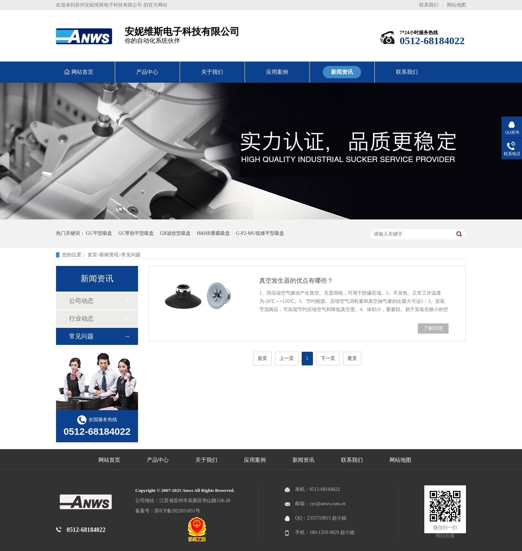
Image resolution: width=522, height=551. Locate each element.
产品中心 (158, 460)
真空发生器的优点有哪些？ (296, 280)
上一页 (286, 358)
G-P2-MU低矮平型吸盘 (260, 233)
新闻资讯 (109, 254)
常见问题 (130, 254)
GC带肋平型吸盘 (135, 233)
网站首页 (109, 460)
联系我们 (428, 5)
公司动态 (81, 300)
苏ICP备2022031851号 (177, 510)
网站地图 (456, 5)
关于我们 (206, 460)
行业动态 (81, 318)
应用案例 (255, 460)
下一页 (328, 358)
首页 (92, 254)
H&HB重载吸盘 (213, 233)
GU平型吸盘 (99, 233)
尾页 (352, 358)
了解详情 (433, 328)
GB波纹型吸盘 (175, 233)
